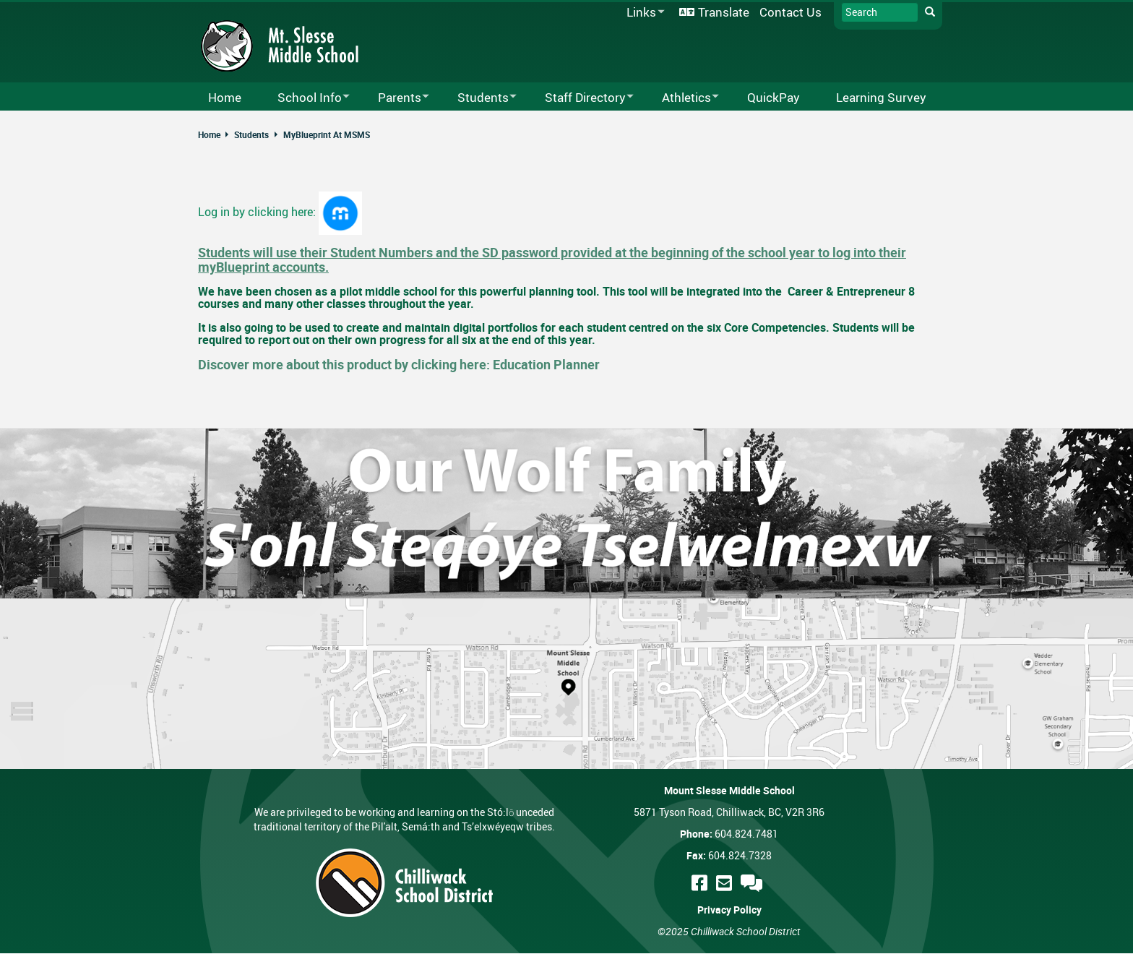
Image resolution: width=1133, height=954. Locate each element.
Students (251, 134)
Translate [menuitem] (723, 12)
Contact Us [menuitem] (790, 12)
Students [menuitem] (478, 98)
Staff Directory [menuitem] (580, 98)
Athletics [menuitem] (681, 98)
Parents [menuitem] (394, 98)
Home (209, 134)
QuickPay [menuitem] (773, 97)
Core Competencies (775, 327)
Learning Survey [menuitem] (881, 97)
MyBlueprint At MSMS (326, 134)
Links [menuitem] (643, 13)
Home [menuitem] (224, 97)
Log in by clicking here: (258, 212)
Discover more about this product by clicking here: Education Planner (399, 364)
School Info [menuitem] (304, 98)
